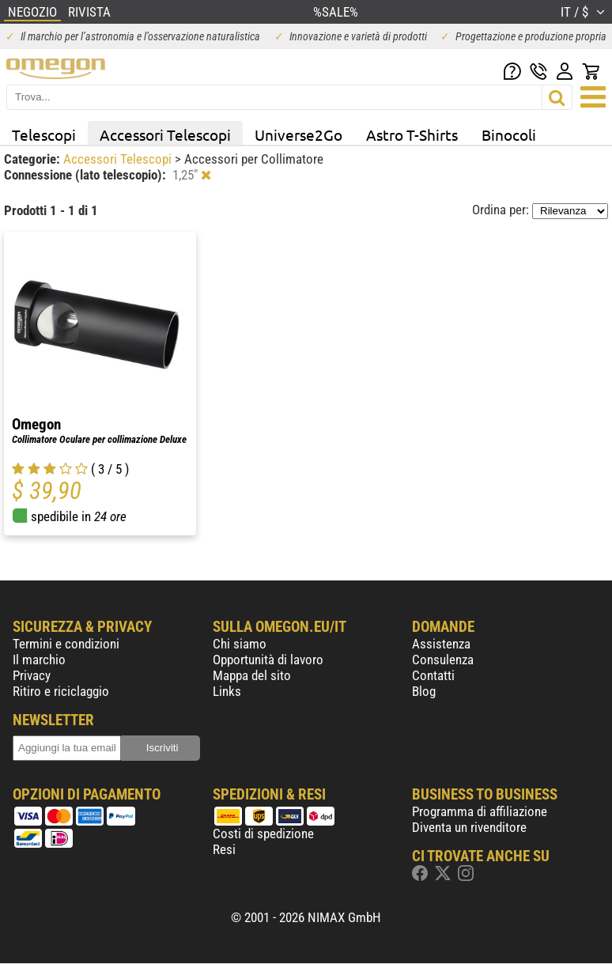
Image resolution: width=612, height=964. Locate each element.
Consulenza (443, 659)
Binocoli (509, 134)
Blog (424, 691)
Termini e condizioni (66, 644)
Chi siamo (239, 644)
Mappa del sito (252, 675)
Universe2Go (298, 134)
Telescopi (44, 134)
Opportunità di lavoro (268, 659)
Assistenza (441, 644)
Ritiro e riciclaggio (61, 691)
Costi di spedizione (263, 833)
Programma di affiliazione (479, 811)
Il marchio (39, 659)
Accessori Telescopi (165, 134)
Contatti (433, 675)
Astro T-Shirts (412, 134)
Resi (224, 849)
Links (227, 691)
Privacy (32, 675)
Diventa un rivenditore (469, 827)
